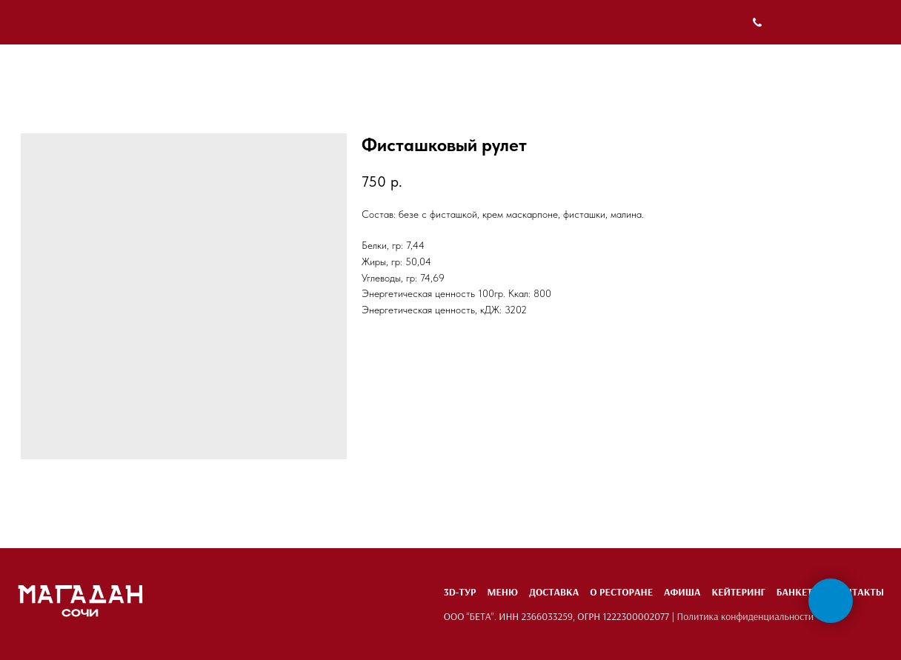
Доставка (554, 592)
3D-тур (460, 592)
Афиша (682, 592)
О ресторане (621, 592)
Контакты (858, 592)
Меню (502, 592)
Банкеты (799, 592)
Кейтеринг (738, 592)
